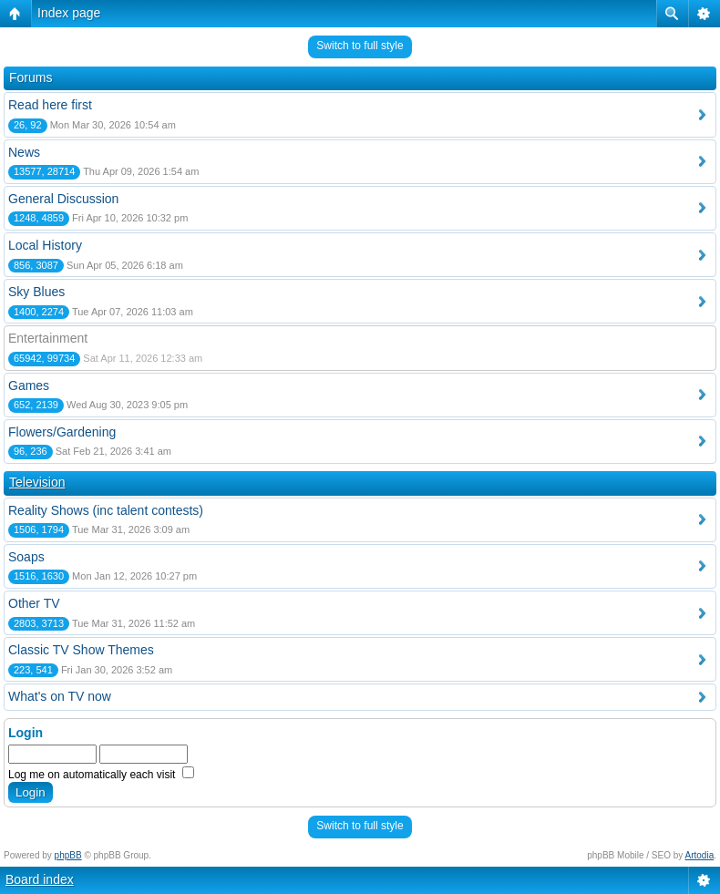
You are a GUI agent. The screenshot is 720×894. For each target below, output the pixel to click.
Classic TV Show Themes (81, 649)
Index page (68, 12)
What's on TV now (59, 696)
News (24, 152)
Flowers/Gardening (62, 432)
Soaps (26, 557)
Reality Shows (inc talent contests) (105, 510)
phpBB (68, 855)
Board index (39, 879)
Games (28, 385)
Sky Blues (36, 291)
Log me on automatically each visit (101, 774)
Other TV (34, 603)
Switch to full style (359, 45)
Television (37, 482)
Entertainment (47, 338)
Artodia (700, 855)
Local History (45, 245)
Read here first (50, 105)
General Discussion (63, 198)
